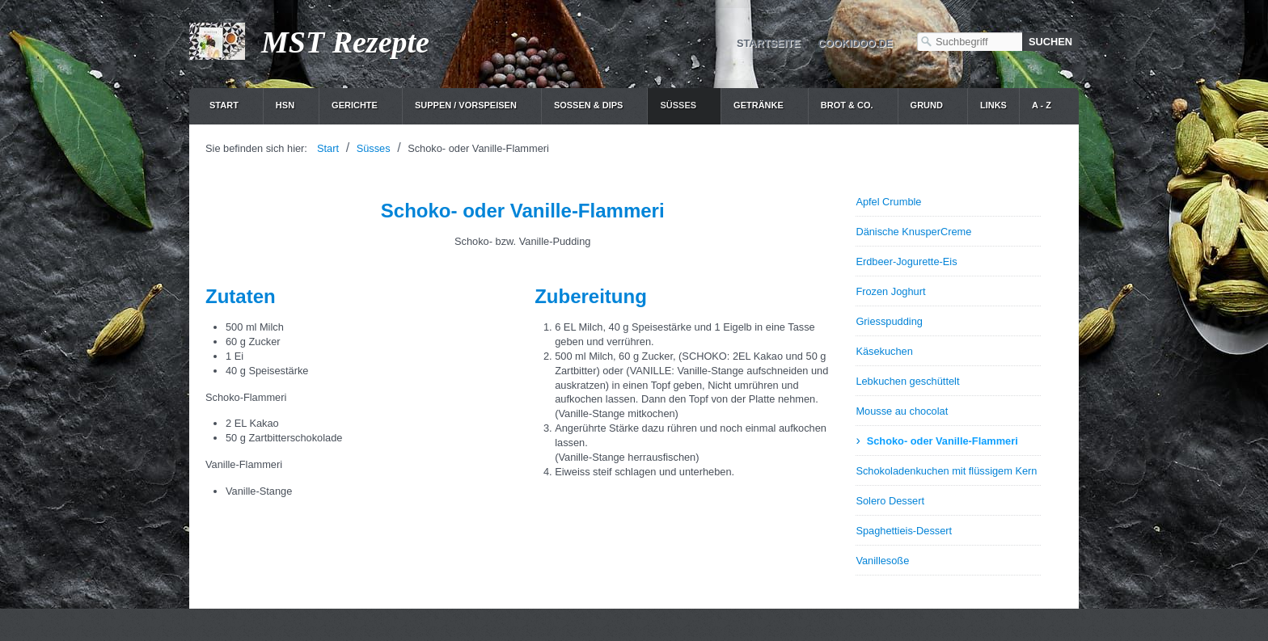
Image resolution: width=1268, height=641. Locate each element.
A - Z (1041, 105)
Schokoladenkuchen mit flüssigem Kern (946, 471)
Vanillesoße (882, 561)
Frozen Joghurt (890, 291)
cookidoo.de (855, 43)
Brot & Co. (847, 105)
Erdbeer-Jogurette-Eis (906, 261)
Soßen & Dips (588, 105)
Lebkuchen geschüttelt (907, 381)
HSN (285, 105)
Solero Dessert (890, 501)
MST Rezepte (345, 42)
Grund (927, 105)
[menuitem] (230, 106)
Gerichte (355, 105)
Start (224, 105)
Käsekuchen (884, 351)
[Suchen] (1050, 41)
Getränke (758, 105)
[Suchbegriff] (969, 41)
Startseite (769, 43)
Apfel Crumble (888, 202)
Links (993, 105)
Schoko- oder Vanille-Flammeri (942, 441)
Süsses (678, 105)
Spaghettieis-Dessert (904, 531)
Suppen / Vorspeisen (466, 105)
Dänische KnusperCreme (913, 232)
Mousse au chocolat (902, 411)
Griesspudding (889, 321)
